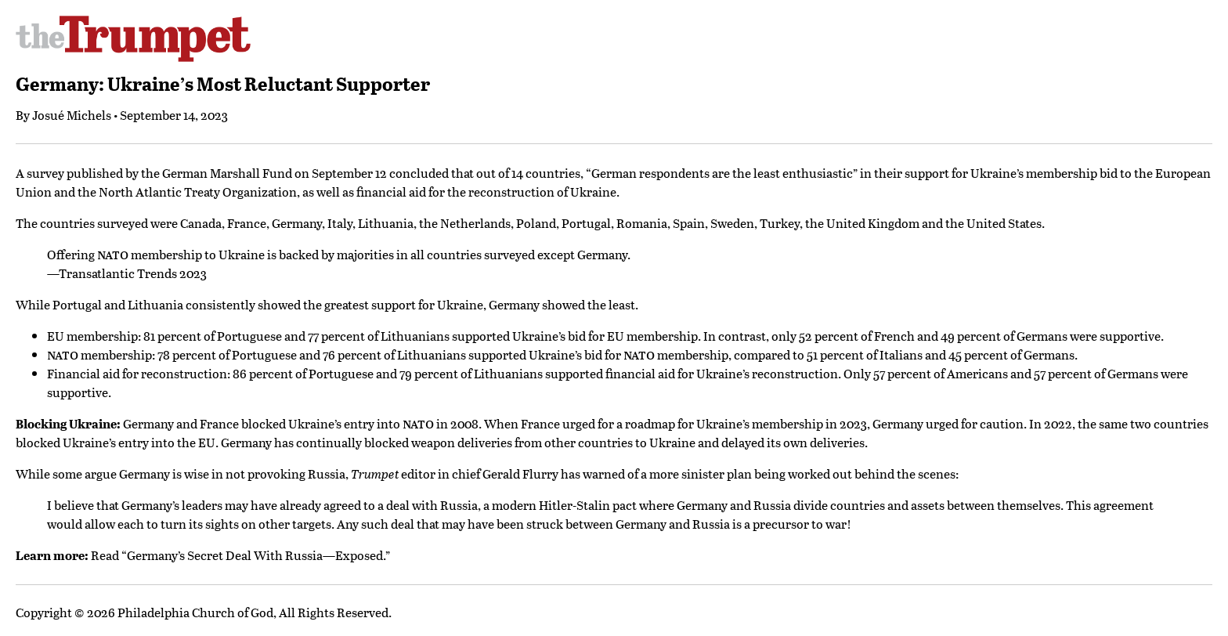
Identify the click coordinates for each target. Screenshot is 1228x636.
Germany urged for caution (948, 423)
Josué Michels (71, 115)
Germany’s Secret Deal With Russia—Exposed (255, 555)
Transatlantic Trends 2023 (133, 273)
